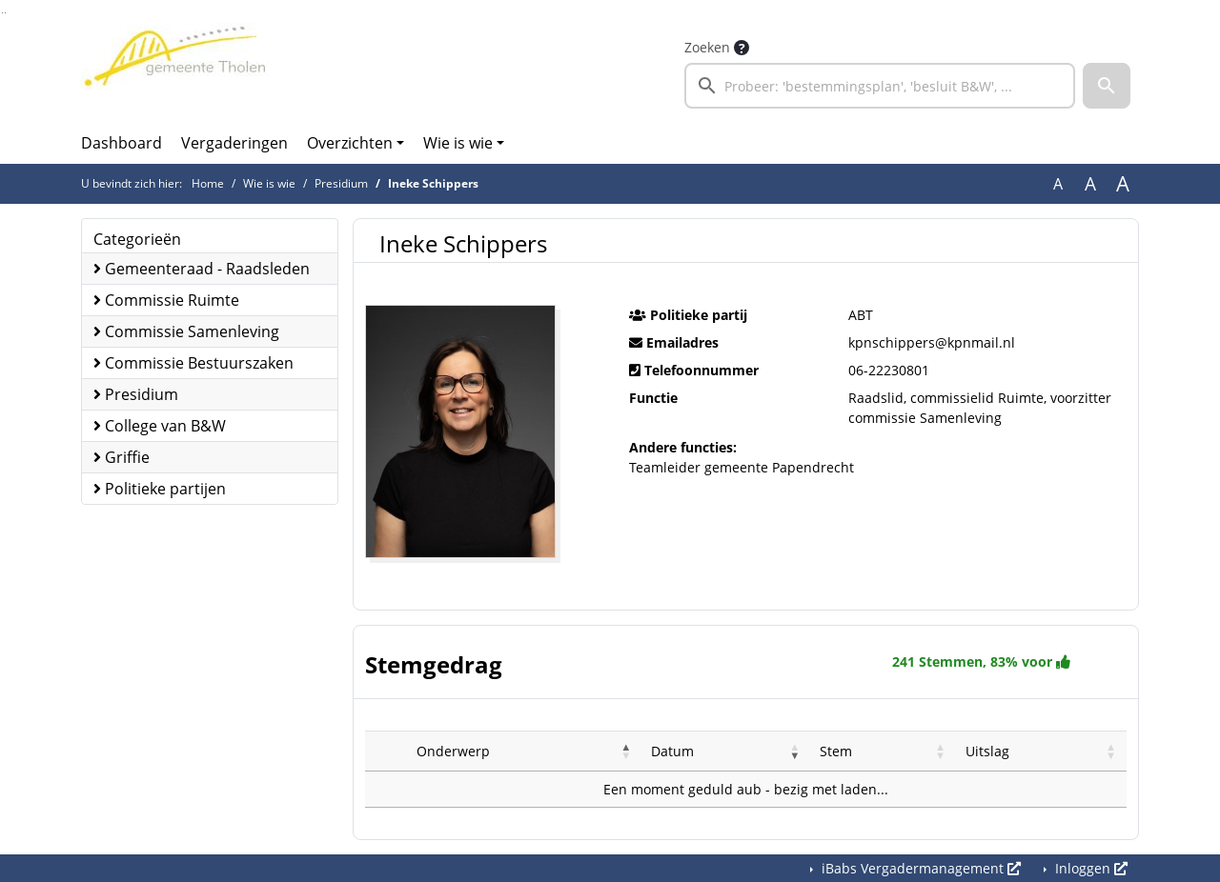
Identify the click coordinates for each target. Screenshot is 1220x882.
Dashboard (121, 142)
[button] (1106, 86)
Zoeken (707, 47)
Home (208, 183)
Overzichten (350, 142)
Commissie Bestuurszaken (193, 362)
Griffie (121, 457)
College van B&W (159, 425)
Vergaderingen (234, 142)
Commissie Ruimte (166, 300)
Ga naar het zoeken (2, 12)
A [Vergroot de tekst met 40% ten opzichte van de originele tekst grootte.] (1122, 183)
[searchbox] (879, 86)
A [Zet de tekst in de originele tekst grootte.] (1058, 183)
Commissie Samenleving (186, 331)
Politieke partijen (159, 488)
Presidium (341, 183)
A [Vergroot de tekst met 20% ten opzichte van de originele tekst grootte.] (1090, 183)
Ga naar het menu (5, 12)
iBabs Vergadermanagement (919, 868)
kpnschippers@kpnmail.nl (931, 342)
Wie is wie (458, 142)
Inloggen (1089, 868)
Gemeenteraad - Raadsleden (201, 268)
